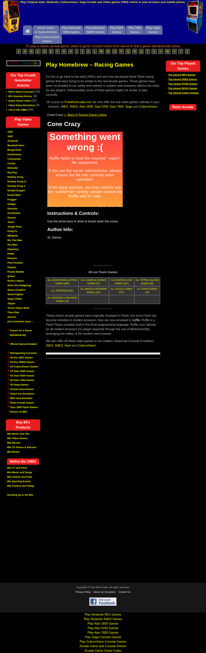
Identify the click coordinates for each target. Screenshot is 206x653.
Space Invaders (16, 289)
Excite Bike (13, 195)
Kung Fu (12, 231)
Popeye (11, 267)
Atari (67, 345)
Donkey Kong (15, 177)
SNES (74, 106)
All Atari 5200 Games (22, 375)
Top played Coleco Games (183, 92)
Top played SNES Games (182, 79)
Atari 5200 (101, 106)
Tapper (11, 303)
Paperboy (12, 249)
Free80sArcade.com (78, 102)
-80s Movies (13, 442)
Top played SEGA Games (182, 88)
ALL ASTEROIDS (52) (62, 290)
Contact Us (124, 592)
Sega (128, 106)
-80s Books (12, 451)
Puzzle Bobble (15, 271)
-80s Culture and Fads (19, 476)
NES (65, 106)
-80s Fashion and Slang (20, 485)
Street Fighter (15, 294)
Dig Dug (12, 172)
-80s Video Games (17, 438)
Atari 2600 (86, 106)
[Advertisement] (103, 15)
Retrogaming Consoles (23, 353)
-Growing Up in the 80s (19, 494)
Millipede (12, 235)
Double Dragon (16, 190)
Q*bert (11, 276)
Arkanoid (12, 140)
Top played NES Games (181, 74)
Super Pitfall (14, 298)
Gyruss (11, 217)
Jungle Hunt (14, 226)
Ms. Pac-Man (14, 240)
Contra (11, 163)
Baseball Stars (15, 145)
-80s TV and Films (16, 467)
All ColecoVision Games (24, 366)
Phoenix (12, 258)
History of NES (18, 411)
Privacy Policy (83, 592)
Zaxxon (11, 316)
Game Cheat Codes (19, 100)
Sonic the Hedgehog (19, 285)
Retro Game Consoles (21, 91)
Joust (10, 222)
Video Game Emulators (21, 105)
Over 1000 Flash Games (24, 407)
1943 (10, 136)
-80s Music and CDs (18, 433)
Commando (14, 158)
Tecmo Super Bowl (18, 307)
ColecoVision (147, 106)
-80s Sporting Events (18, 481)
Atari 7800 (117, 106)
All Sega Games (19, 384)
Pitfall (10, 253)
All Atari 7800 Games (22, 380)
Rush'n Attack (15, 280)
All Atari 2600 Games (22, 371)
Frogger (12, 199)
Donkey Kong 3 (16, 186)
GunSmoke (13, 213)
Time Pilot (13, 312)
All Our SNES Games (22, 362)
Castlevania (14, 154)
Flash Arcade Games (22, 402)
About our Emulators (22, 393)
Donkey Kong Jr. (17, 181)
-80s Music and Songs (19, 472)
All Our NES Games (21, 357)
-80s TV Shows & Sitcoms (21, 447)
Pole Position (15, 262)
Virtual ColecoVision (22, 389)
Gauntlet (12, 208)
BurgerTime (14, 149)
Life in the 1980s (17, 109)
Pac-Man (12, 244)
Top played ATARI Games (183, 83)
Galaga (11, 204)
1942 (10, 131)
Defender (12, 167)
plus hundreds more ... (20, 321)
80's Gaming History (20, 96)
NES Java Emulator (21, 398)
